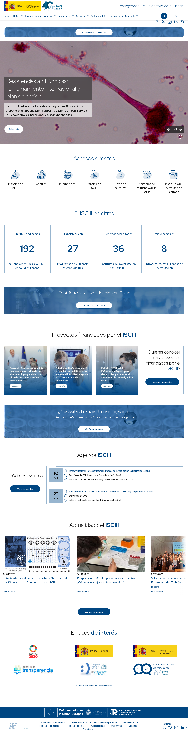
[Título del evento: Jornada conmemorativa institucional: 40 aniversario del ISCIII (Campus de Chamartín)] (122, 491)
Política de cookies (75, 725)
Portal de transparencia (105, 722)
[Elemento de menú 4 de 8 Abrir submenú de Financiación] (66, 16)
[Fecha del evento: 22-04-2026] (56, 496)
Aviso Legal (128, 722)
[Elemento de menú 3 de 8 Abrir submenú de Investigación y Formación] (40, 16)
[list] (94, 92)
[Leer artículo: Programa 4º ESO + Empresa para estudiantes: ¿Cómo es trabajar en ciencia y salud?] (111, 564)
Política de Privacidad (48, 725)
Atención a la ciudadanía (53, 722)
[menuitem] (7, 16)
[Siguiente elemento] (183, 565)
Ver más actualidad (94, 611)
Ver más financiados (162, 381)
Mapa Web (116, 725)
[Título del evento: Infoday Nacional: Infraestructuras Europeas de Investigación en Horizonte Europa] (122, 471)
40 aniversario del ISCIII (94, 32)
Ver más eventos (25, 488)
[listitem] (94, 92)
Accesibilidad (98, 725)
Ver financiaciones (94, 429)
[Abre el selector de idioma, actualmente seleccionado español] (178, 16)
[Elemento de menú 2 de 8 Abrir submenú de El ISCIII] (17, 16)
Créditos (133, 725)
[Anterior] (168, 129)
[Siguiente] (180, 129)
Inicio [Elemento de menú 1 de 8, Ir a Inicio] (7, 16)
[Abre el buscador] (164, 16)
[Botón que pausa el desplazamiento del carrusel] (180, 136)
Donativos (88, 729)
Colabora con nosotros (94, 305)
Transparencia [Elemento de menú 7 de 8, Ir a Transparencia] (116, 16)
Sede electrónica (79, 722)
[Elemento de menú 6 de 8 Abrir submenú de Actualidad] (98, 16)
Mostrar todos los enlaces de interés (94, 685)
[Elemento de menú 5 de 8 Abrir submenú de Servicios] (82, 16)
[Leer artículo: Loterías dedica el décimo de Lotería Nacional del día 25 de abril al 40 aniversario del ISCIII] (37, 564)
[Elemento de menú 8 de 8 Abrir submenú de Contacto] (132, 16)
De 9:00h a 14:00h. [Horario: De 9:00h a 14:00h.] (76, 496)
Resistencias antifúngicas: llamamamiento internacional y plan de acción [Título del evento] (43, 88)
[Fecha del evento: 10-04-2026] (56, 475)
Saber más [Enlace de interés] (14, 129)
